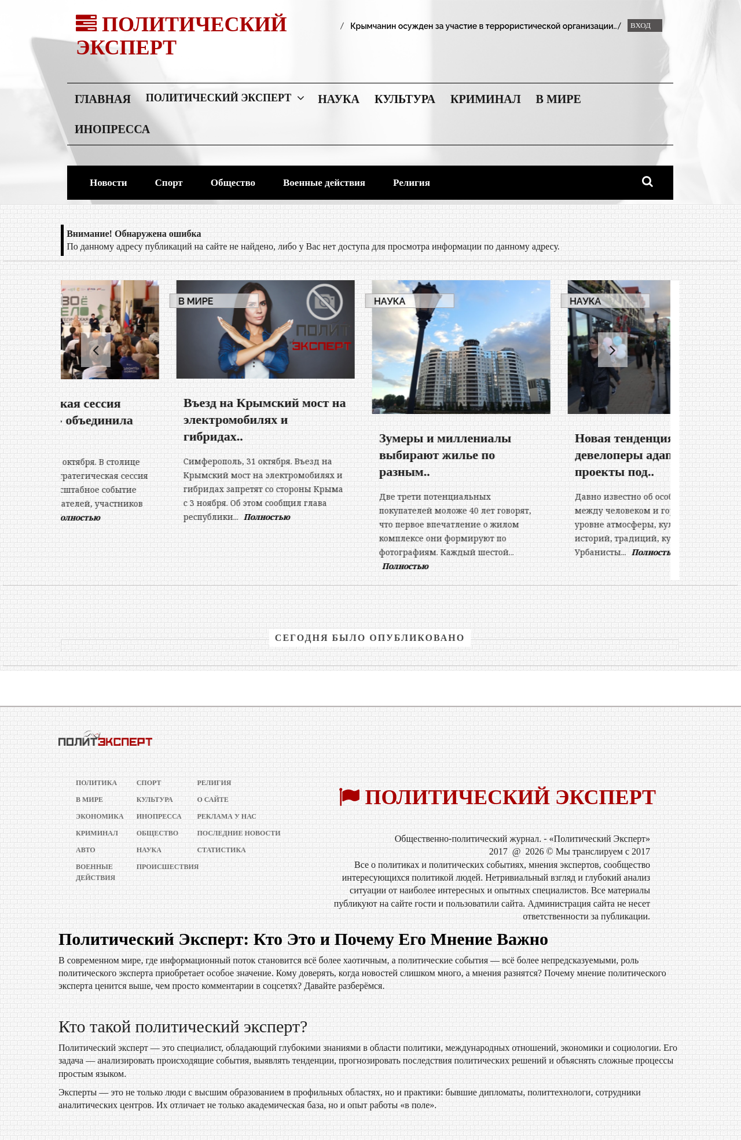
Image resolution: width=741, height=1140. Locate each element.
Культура (405, 99)
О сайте (212, 800)
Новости (108, 182)
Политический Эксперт (218, 98)
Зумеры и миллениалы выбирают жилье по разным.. (534, 455)
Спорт (169, 182)
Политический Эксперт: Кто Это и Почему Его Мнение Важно (303, 938)
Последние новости (238, 833)
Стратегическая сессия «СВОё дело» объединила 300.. (149, 420)
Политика (96, 783)
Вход (640, 25)
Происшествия (157, 867)
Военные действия (324, 182)
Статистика (221, 850)
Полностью (165, 517)
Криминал (485, 99)
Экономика (96, 816)
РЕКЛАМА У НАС (226, 816)
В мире (558, 99)
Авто (86, 850)
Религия (411, 182)
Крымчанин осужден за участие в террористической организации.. (483, 26)
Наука (339, 99)
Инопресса (112, 129)
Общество (233, 182)
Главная (103, 99)
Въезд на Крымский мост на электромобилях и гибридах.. (353, 419)
